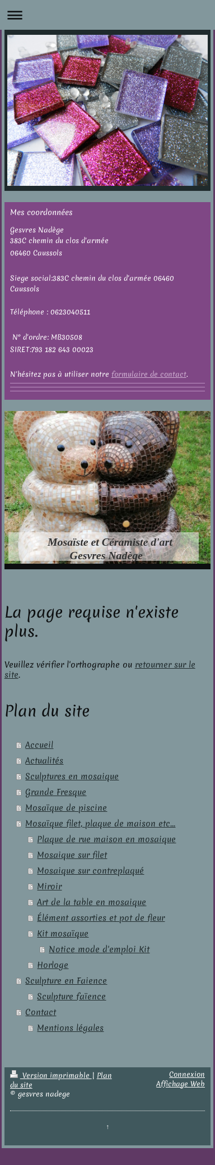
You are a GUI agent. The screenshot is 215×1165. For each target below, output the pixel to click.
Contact (40, 1012)
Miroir (49, 886)
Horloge (52, 965)
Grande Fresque (55, 792)
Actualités (44, 760)
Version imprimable (51, 1075)
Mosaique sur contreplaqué (90, 870)
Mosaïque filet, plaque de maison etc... (100, 823)
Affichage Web (180, 1084)
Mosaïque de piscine (66, 808)
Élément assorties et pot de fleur (101, 918)
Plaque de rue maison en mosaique (106, 839)
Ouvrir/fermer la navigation (107, 15)
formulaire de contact (148, 374)
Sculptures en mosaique (72, 776)
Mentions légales (70, 1028)
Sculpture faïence (71, 996)
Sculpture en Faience (66, 980)
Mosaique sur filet (72, 855)
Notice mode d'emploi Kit (99, 949)
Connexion (187, 1074)
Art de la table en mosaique (91, 902)
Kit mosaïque (62, 933)
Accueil (39, 745)
